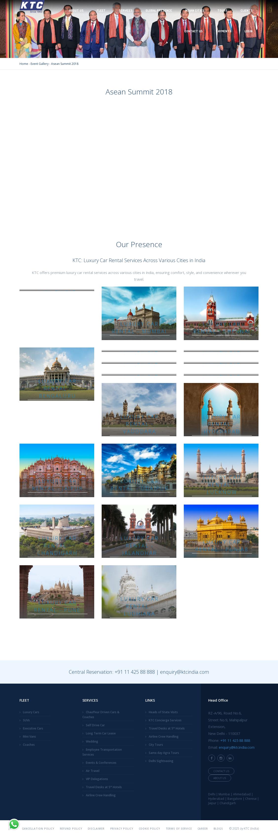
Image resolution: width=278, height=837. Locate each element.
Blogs (218, 828)
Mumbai (224, 794)
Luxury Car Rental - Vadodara (140, 424)
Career (203, 828)
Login (248, 31)
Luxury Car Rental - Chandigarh (57, 545)
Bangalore (234, 799)
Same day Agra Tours (164, 753)
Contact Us (193, 31)
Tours (222, 10)
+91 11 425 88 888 (135, 672)
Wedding (92, 741)
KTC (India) (251, 828)
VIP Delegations (97, 779)
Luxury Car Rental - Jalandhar (140, 545)
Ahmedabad (242, 794)
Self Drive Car (95, 725)
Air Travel (92, 771)
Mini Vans (29, 736)
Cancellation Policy (38, 828)
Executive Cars (33, 728)
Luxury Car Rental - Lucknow (222, 484)
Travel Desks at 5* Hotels (104, 787)
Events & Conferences (101, 763)
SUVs (26, 720)
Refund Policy (71, 828)
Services (125, 10)
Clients (247, 10)
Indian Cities (194, 10)
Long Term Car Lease (101, 733)
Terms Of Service (179, 828)
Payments (223, 31)
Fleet (101, 10)
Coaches (29, 745)
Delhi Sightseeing (161, 761)
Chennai (251, 799)
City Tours (156, 745)
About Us (76, 10)
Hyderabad (216, 799)
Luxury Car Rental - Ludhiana (140, 606)
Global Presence (159, 10)
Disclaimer (96, 828)
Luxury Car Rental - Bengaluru (57, 388)
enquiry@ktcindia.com (184, 672)
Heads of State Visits (163, 712)
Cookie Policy (149, 828)
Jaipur (212, 803)
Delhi (211, 794)
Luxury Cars (31, 712)
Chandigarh (228, 803)
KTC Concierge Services (165, 720)
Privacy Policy (121, 828)
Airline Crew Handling (101, 795)
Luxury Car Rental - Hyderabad (222, 424)
